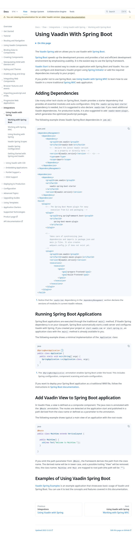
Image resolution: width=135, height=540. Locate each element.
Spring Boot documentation (64, 387)
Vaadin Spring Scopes (17, 141)
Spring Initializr (96, 69)
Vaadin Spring (47, 51)
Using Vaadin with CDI (15, 163)
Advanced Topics (11, 193)
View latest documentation (73, 17)
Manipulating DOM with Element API (14, 63)
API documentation (12, 221)
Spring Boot (99, 51)
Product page (10, 216)
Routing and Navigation (14, 40)
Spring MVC (70, 82)
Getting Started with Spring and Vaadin (17, 154)
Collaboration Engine (56, 11)
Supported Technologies (14, 212)
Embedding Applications (16, 167)
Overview (8, 26)
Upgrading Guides (12, 198)
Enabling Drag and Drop (14, 74)
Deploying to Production (14, 184)
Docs (6, 11)
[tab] (41, 129)
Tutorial (7, 36)
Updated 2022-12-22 (43, 530)
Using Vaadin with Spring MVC (91, 79)
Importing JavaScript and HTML (15, 94)
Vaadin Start (41, 66)
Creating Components (13, 57)
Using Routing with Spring (16, 135)
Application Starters (12, 207)
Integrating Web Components (11, 79)
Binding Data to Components (11, 51)
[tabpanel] (83, 214)
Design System (37, 11)
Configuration (10, 188)
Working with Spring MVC (17, 128)
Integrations (9, 107)
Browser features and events (13, 87)
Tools (72, 11)
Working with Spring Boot (17, 121)
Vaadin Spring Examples (47, 485)
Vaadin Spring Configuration (14, 147)
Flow (25, 11)
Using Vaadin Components (15, 45)
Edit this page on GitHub (119, 530)
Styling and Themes (12, 69)
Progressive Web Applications (11, 101)
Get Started (9, 31)
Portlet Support (12, 172)
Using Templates (11, 202)
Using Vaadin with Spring (14, 113)
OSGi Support (12, 177)
